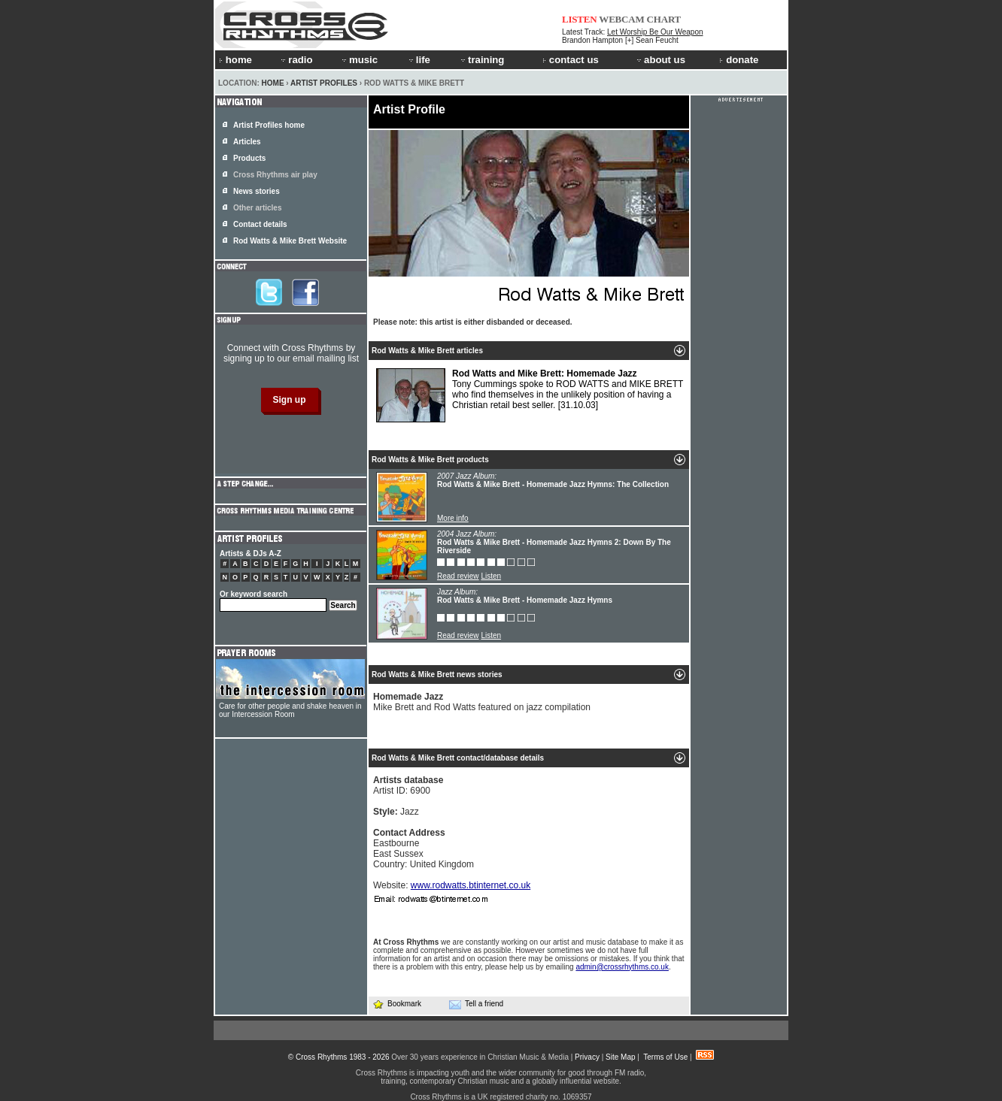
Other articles (257, 208)
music (359, 59)
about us (660, 59)
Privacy (587, 1057)
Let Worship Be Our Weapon (655, 32)
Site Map (620, 1057)
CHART (664, 19)
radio (295, 59)
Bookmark (396, 1004)
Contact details (260, 224)
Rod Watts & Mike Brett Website (290, 241)
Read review (458, 576)
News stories (256, 191)
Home (273, 83)
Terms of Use (665, 1057)
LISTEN (579, 19)
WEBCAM (621, 19)
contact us (570, 59)
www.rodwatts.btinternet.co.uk (470, 885)
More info (453, 518)
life (418, 59)
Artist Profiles (323, 83)
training (481, 59)
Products (249, 158)
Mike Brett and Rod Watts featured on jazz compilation (482, 701)
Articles (247, 142)
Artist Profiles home (269, 125)
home (235, 59)
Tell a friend (476, 1004)
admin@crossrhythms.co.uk (622, 967)
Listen (491, 576)
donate (738, 59)
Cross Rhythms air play (275, 175)
